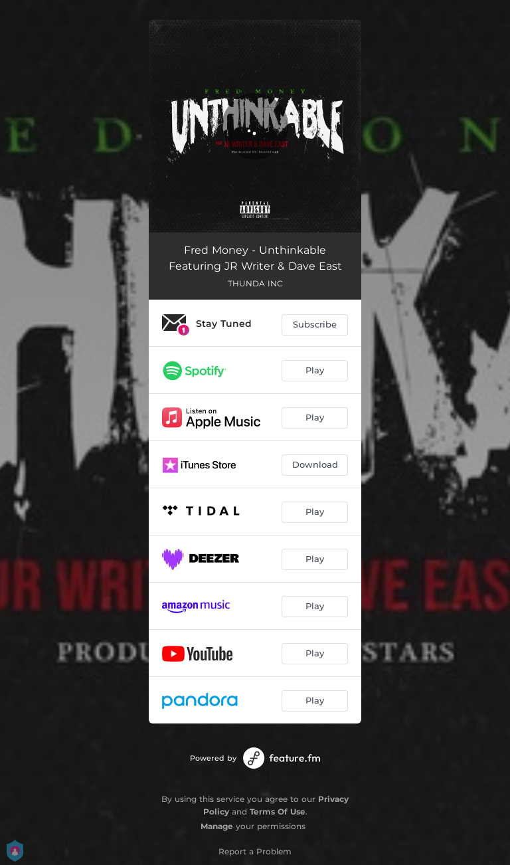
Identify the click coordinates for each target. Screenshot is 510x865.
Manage (217, 826)
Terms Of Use (277, 812)
